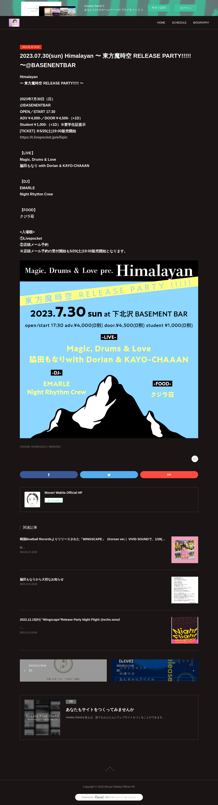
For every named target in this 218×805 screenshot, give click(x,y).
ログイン (185, 8)
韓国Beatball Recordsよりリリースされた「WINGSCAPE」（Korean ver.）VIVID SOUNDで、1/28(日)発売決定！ (101, 539)
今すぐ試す (159, 7)
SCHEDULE (179, 22)
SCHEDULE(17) (39, 447)
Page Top (109, 769)
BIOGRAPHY (201, 22)
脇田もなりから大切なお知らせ (42, 579)
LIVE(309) (25, 447)
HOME (161, 22)
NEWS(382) (54, 447)
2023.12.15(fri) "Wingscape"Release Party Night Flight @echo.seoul (70, 619)
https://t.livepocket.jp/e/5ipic (44, 137)
